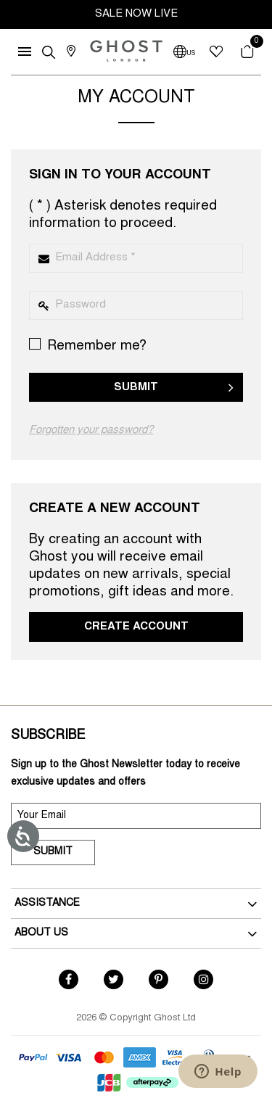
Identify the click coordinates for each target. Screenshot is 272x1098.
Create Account (136, 627)
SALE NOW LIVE (136, 14)
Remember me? (88, 345)
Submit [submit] (53, 852)
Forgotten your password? (91, 430)
